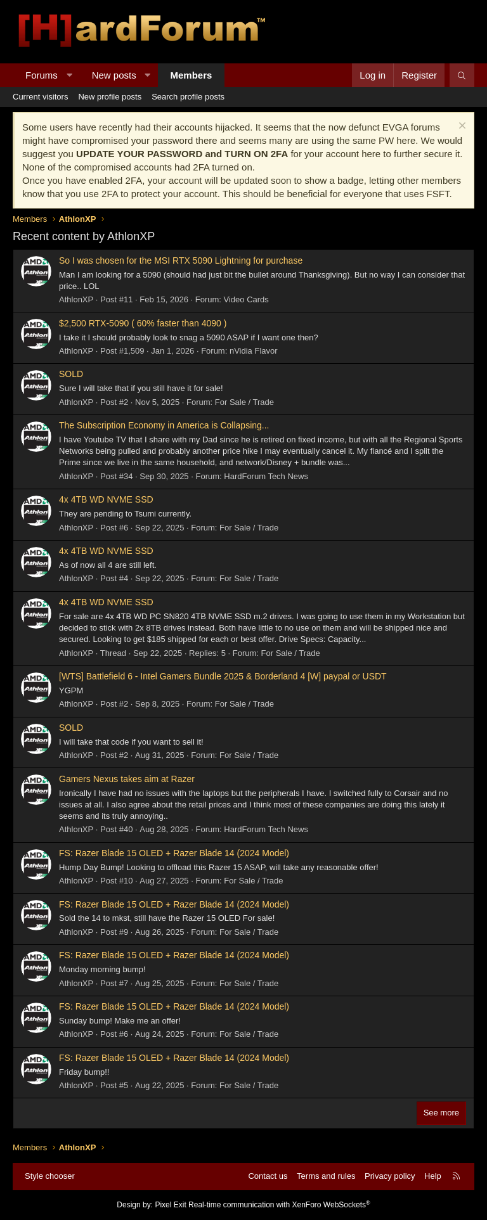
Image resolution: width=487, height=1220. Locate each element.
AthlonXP (76, 299)
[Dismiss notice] (460, 127)
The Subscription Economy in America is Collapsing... (164, 425)
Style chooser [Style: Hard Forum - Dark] (50, 1176)
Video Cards (246, 299)
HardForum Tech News (266, 476)
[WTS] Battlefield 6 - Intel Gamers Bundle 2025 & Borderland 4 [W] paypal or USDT (223, 676)
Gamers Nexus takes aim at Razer (127, 779)
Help (432, 1176)
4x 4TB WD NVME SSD (106, 499)
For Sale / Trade (244, 402)
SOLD (71, 374)
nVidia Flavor (254, 351)
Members (191, 75)
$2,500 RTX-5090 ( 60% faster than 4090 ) (142, 323)
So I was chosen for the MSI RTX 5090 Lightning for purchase (180, 260)
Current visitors (40, 96)
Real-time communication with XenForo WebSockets (279, 1204)
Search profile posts (188, 96)
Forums (41, 75)
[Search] (462, 75)
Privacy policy (390, 1176)
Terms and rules (326, 1176)
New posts (114, 75)
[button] (69, 75)
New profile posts (109, 96)
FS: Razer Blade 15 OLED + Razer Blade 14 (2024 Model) (174, 853)
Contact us (267, 1176)
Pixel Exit (170, 1204)
